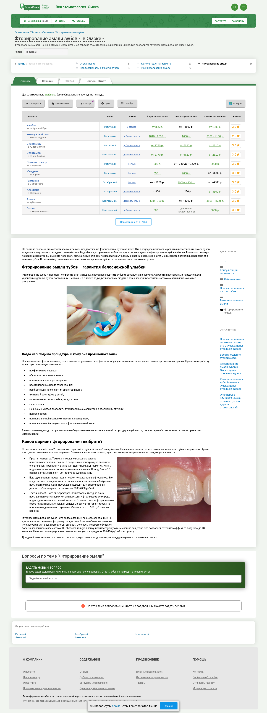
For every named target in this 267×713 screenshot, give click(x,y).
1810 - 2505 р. (157, 136)
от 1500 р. (215, 126)
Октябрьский (110, 182)
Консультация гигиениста (156, 63)
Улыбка (31, 125)
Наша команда (31, 677)
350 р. (157, 173)
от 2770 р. (157, 145)
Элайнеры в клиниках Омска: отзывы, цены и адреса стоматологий (230, 401)
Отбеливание (87, 63)
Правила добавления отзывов (97, 688)
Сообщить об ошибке (205, 677)
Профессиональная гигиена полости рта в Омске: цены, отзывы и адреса (232, 344)
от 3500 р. (215, 191)
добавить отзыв (132, 136)
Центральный (109, 154)
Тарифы (140, 682)
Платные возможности (149, 671)
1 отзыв (131, 164)
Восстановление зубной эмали (230, 356)
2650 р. (186, 173)
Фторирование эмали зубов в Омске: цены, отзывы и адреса (231, 368)
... (225, 261)
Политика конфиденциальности (42, 688)
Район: (18, 51)
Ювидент (32, 171)
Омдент (31, 208)
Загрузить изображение (94, 682)
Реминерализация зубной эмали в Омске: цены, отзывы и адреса (231, 384)
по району (238, 21)
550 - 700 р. (157, 200)
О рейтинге (29, 682)
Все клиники (36, 21)
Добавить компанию (92, 677)
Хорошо (168, 706)
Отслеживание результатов (152, 677)
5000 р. (215, 210)
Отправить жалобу (204, 682)
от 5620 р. (186, 145)
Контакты (198, 671)
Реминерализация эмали (156, 68)
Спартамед (34, 143)
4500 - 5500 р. (215, 200)
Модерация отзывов (205, 688)
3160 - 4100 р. (215, 136)
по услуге (220, 21)
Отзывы (78, 21)
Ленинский (20, 637)
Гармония (33, 180)
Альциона (33, 189)
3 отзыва (131, 127)
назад (35, 63)
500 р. (157, 163)
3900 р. (215, 163)
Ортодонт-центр (37, 162)
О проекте (29, 671)
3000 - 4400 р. (186, 182)
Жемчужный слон (38, 134)
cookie (116, 706)
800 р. (157, 210)
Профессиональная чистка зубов (99, 68)
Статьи (84, 671)
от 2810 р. (215, 145)
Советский (110, 127)
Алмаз (31, 199)
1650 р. (186, 136)
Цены (60, 21)
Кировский (110, 145)
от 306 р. (157, 126)
